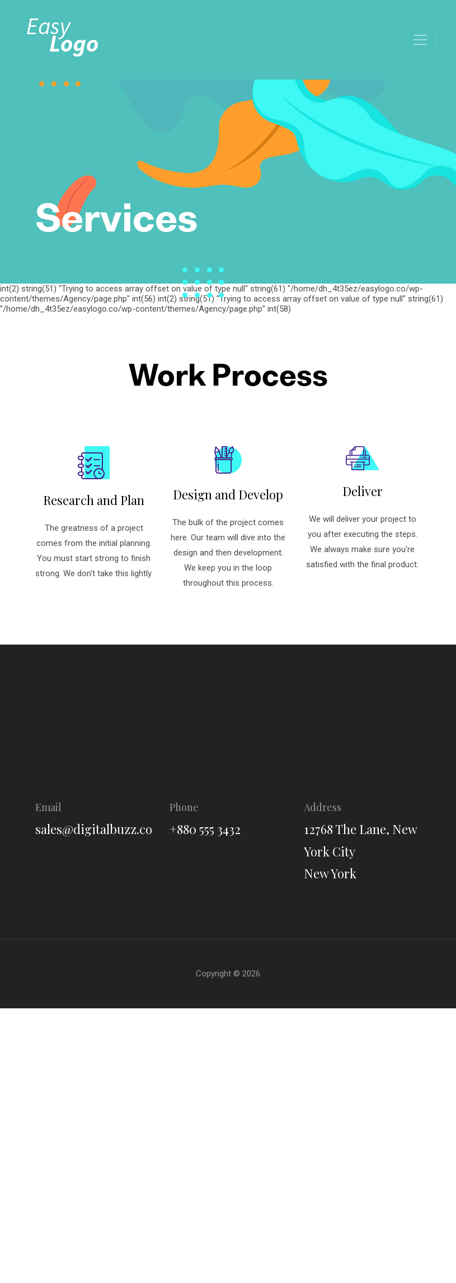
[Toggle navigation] (420, 40)
